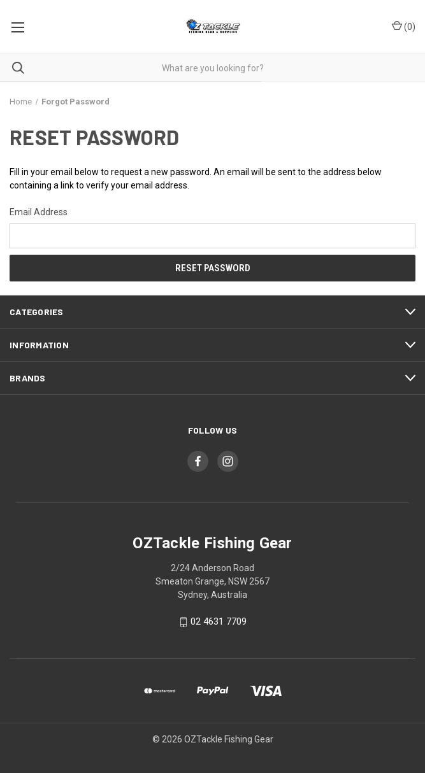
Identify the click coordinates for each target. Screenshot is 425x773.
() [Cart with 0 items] (403, 26)
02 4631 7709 (219, 622)
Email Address (39, 212)
